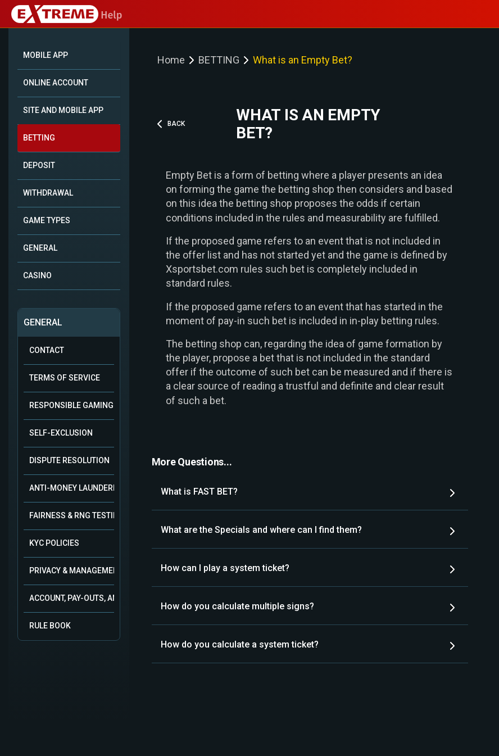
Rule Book (50, 625)
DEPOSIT (39, 165)
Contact (46, 350)
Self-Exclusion (61, 432)
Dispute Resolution (69, 460)
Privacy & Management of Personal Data (71, 570)
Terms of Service (64, 377)
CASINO (37, 275)
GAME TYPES (46, 220)
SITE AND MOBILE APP (63, 110)
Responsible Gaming (71, 405)
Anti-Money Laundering (71, 487)
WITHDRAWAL (48, 192)
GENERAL (40, 247)
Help (66, 15)
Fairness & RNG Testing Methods (71, 515)
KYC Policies (54, 542)
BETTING (39, 137)
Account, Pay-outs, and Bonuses (71, 598)
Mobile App (45, 55)
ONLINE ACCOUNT (55, 82)
